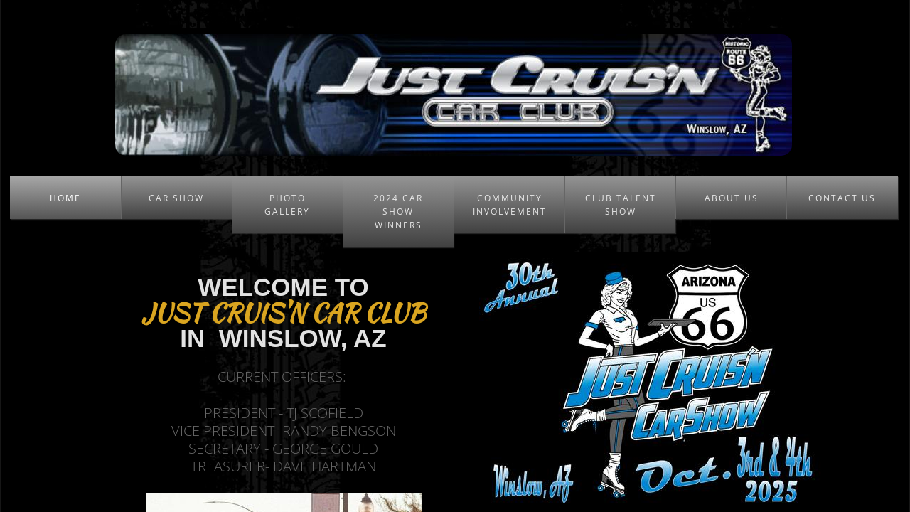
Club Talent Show (620, 205)
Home (65, 198)
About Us (732, 198)
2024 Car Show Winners (398, 211)
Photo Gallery (287, 205)
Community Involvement (510, 205)
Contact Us (842, 198)
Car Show (176, 198)
